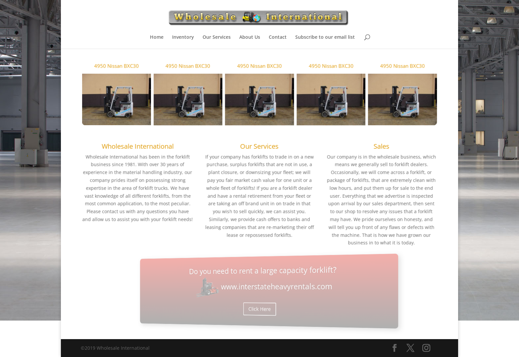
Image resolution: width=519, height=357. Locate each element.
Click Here (260, 302)
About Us (249, 37)
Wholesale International (145, 149)
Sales (374, 149)
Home (157, 37)
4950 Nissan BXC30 (125, 73)
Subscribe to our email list (325, 37)
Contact (278, 37)
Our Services (217, 37)
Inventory (183, 37)
